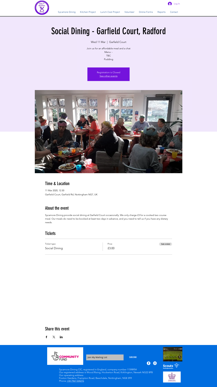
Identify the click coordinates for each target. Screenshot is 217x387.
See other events (109, 76)
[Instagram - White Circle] (155, 363)
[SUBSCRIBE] (132, 357)
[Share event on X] (53, 337)
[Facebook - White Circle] (148, 363)
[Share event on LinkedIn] (61, 337)
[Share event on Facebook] (46, 337)
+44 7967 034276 (75, 380)
